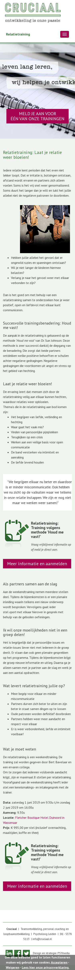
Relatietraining (18, 34)
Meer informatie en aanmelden (37, 563)
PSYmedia (64, 953)
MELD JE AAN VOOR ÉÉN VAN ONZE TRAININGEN (37, 116)
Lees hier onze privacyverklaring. (45, 967)
